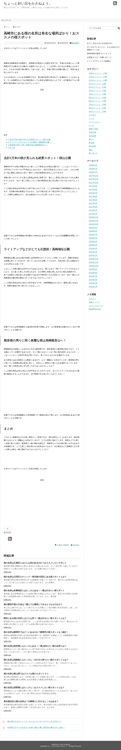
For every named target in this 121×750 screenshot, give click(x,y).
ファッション (94, 122)
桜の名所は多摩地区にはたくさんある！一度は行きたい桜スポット (34, 590)
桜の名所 (75, 43)
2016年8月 (93, 231)
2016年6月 (93, 238)
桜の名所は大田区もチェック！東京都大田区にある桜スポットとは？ (35, 577)
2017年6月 (93, 196)
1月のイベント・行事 (97, 84)
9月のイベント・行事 (97, 111)
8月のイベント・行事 (97, 108)
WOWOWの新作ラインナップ (99, 53)
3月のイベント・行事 (97, 91)
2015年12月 (93, 259)
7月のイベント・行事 (97, 105)
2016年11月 (93, 221)
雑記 (90, 150)
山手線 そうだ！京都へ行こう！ (100, 57)
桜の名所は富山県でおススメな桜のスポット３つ (26, 674)
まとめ (11, 148)
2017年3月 (93, 207)
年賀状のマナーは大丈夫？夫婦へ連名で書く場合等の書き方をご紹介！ (33, 728)
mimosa (76, 545)
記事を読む (8, 572)
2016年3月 (93, 248)
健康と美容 (93, 129)
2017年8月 (93, 189)
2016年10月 (93, 224)
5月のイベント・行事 (97, 98)
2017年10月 (93, 183)
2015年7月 (93, 276)
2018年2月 (93, 169)
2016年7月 (93, 235)
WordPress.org (95, 309)
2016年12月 (93, 217)
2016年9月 (93, 228)
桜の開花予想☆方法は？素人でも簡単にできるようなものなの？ (33, 604)
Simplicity (67, 744)
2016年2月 (93, 252)
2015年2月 (93, 283)
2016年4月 (93, 245)
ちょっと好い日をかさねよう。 (28, 3)
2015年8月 (93, 273)
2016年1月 (93, 255)
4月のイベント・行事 (97, 94)
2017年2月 (93, 210)
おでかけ (92, 115)
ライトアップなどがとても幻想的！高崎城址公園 (28, 142)
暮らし (91, 139)
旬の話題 (92, 136)
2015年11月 (93, 262)
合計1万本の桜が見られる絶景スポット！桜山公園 (29, 139)
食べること (93, 153)
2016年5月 (93, 242)
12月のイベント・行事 (98, 80)
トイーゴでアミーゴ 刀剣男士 (99, 61)
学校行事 (92, 132)
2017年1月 (93, 214)
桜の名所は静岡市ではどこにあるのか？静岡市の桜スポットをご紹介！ (36, 632)
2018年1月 (93, 172)
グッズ (91, 118)
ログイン (92, 299)
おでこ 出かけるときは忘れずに (100, 43)
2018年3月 (93, 165)
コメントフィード (96, 306)
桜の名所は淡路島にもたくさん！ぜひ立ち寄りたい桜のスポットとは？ (36, 660)
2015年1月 (93, 287)
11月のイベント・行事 (98, 77)
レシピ (91, 125)
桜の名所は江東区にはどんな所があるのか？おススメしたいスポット (35, 563)
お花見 (59, 545)
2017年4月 (93, 203)
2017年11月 (93, 179)
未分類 (91, 143)
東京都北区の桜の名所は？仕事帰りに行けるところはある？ (31, 701)
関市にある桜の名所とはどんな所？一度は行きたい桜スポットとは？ (35, 618)
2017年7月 (93, 193)
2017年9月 (93, 186)
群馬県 (66, 545)
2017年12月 (93, 176)
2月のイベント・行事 (97, 87)
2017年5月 (93, 200)
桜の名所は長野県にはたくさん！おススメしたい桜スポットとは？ (34, 687)
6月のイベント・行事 (97, 101)
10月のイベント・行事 (98, 73)
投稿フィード (94, 302)
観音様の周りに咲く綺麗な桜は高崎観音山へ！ (27, 145)
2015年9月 (93, 269)
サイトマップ (6, 20)
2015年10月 (93, 266)
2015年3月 (93, 280)
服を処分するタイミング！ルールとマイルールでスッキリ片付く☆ (31, 721)
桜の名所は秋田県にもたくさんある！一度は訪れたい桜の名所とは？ (35, 646)
